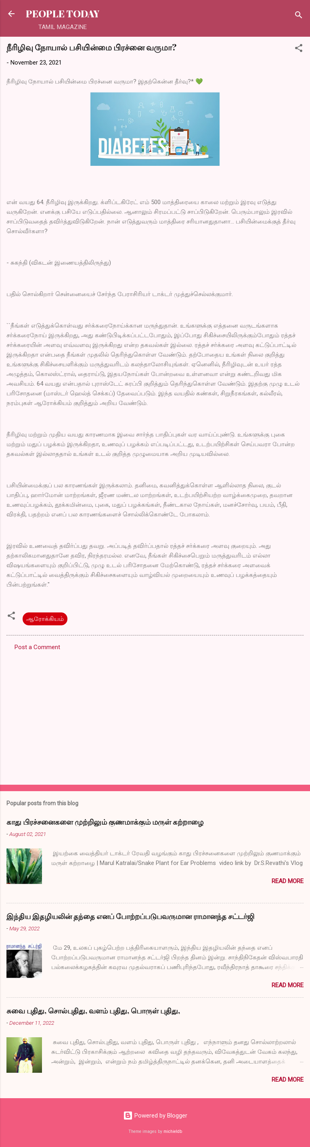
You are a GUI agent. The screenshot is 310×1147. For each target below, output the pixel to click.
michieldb (172, 1131)
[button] (299, 49)
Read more (288, 881)
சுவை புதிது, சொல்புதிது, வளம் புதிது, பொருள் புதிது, (93, 1010)
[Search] (299, 16)
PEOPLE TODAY (62, 13)
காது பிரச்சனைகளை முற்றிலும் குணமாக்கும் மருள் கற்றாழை (104, 822)
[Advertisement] (155, 715)
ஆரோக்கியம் (45, 619)
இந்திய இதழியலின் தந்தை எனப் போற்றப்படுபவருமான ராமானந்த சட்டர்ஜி (130, 916)
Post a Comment (37, 647)
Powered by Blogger (155, 1115)
